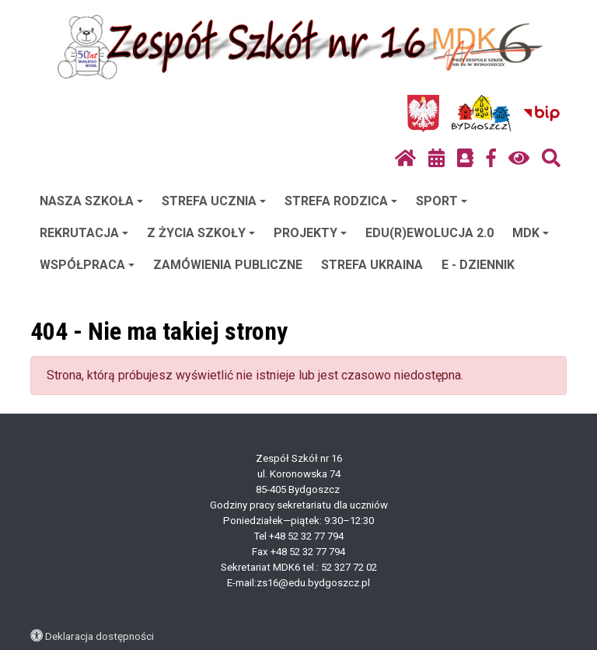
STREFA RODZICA (341, 201)
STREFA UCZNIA (214, 201)
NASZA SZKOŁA (91, 201)
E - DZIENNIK (478, 264)
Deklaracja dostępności (99, 636)
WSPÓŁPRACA (87, 264)
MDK (530, 232)
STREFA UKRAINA (372, 264)
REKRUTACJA (84, 232)
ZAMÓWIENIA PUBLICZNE (227, 264)
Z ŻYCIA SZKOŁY (201, 232)
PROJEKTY (310, 232)
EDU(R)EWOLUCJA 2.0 (429, 232)
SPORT (441, 201)
